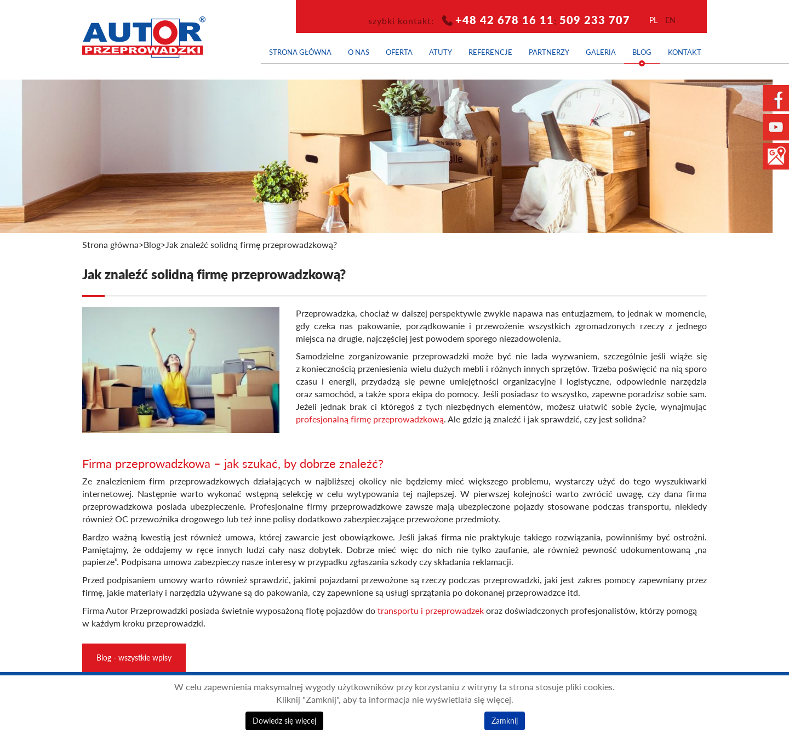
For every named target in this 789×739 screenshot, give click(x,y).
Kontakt (684, 52)
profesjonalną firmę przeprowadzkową (370, 419)
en (670, 20)
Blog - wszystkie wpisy (133, 657)
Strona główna (300, 52)
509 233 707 (594, 19)
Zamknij (504, 720)
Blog (641, 52)
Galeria (601, 52)
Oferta (399, 52)
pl (653, 20)
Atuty (440, 52)
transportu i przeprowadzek (431, 611)
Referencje (490, 52)
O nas (358, 52)
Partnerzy (549, 52)
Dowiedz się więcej (284, 720)
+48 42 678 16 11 (504, 19)
